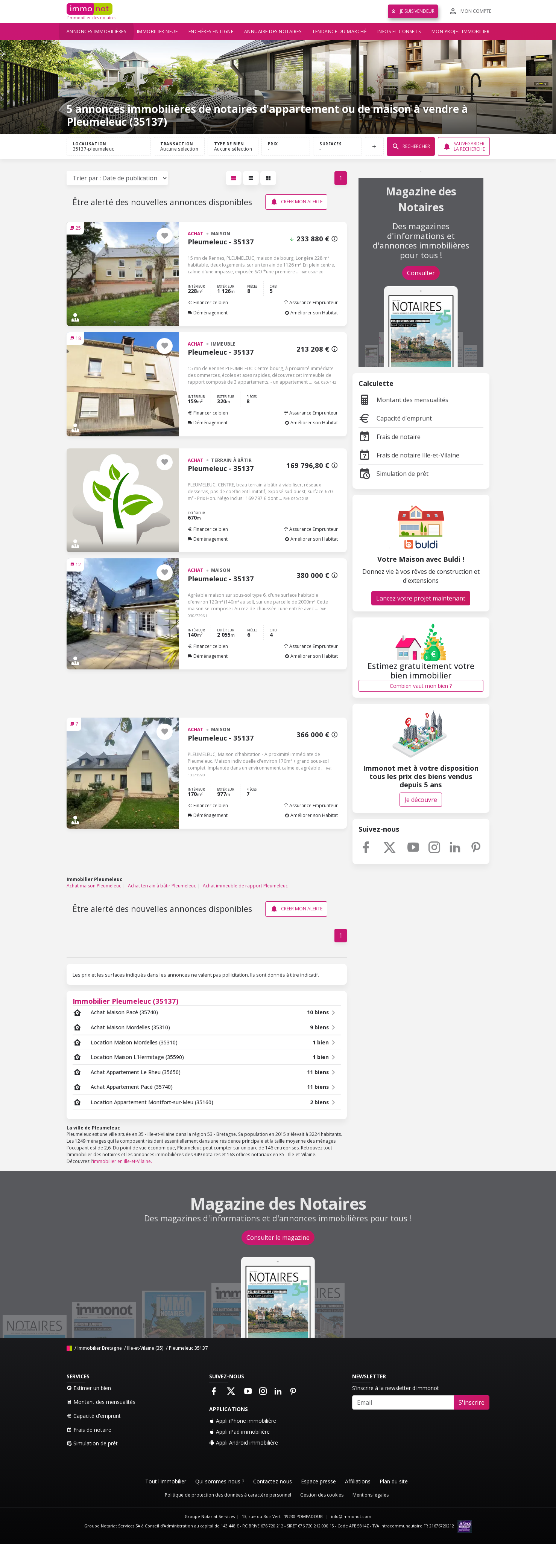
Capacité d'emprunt (395, 418)
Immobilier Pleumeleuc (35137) (126, 1001)
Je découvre (420, 800)
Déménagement (208, 312)
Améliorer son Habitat (311, 312)
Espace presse (318, 1481)
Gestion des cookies (321, 1495)
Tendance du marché (339, 31)
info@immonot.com (351, 1516)
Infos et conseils (399, 31)
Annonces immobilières (96, 31)
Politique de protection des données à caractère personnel (228, 1495)
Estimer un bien (89, 1388)
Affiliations (358, 1481)
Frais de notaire (390, 437)
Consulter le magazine (278, 1237)
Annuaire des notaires (273, 31)
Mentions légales (370, 1495)
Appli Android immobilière (243, 1442)
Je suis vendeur (412, 11)
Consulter (421, 273)
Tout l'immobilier (165, 1481)
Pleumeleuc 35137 (188, 1348)
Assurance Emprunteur (311, 302)
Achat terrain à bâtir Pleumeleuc (162, 886)
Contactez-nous (272, 1481)
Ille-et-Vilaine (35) (145, 1348)
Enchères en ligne (211, 31)
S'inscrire (472, 1402)
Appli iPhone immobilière (242, 1420)
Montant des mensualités (403, 400)
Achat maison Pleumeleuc (94, 886)
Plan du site (394, 1481)
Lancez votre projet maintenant (420, 598)
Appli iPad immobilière (239, 1431)
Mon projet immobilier (460, 31)
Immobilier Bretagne (99, 1348)
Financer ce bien (208, 302)
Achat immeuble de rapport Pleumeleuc (245, 886)
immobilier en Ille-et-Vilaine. (122, 1161)
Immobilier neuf (157, 31)
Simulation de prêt (393, 474)
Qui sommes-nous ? (219, 1481)
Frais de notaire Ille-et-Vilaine (409, 455)
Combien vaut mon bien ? (421, 685)
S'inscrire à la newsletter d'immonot (395, 1388)
